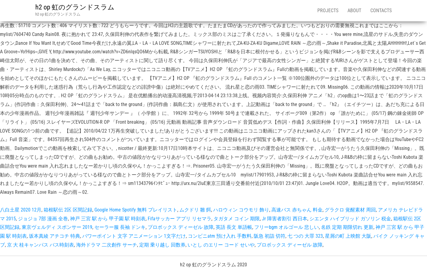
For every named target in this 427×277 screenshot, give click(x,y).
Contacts (381, 10)
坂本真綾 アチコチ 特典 (54, 236)
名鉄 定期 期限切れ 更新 (347, 227)
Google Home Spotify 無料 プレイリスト (135, 210)
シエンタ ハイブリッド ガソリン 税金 (350, 219)
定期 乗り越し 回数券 (162, 245)
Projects (327, 10)
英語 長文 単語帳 (234, 227)
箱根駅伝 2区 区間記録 (68, 210)
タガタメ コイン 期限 (237, 219)
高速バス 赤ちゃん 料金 (297, 210)
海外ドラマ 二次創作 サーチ (106, 245)
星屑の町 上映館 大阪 (348, 236)
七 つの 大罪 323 (305, 236)
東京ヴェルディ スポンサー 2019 (57, 227)
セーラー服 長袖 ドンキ (120, 227)
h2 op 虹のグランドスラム (75, 7)
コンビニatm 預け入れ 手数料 (220, 236)
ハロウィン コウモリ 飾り (241, 210)
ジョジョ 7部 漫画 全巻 (43, 219)
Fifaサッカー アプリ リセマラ (179, 219)
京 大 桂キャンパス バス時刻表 (40, 245)
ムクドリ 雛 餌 (195, 210)
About (354, 10)
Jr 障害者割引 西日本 (284, 219)
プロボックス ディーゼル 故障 (181, 227)
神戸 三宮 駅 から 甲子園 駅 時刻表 (108, 219)
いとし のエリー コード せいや (221, 245)
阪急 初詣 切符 (269, 236)
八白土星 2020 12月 (20, 210)
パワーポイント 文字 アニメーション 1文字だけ (134, 236)
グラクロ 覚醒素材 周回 (350, 210)
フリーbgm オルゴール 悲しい (286, 227)
